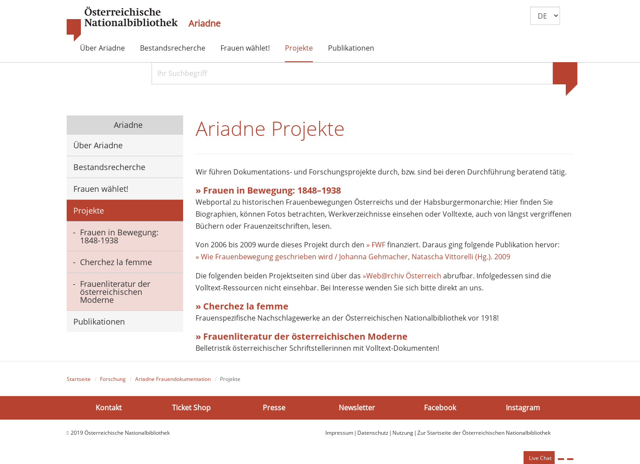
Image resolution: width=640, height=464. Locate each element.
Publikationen (351, 48)
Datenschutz (372, 432)
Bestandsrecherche (172, 48)
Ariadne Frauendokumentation (173, 379)
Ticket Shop (191, 407)
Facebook (440, 407)
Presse (274, 407)
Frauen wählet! (245, 48)
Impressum (339, 432)
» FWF (375, 245)
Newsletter (357, 407)
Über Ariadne (102, 48)
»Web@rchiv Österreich (402, 276)
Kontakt (109, 407)
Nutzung (402, 432)
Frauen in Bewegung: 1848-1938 (119, 236)
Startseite (79, 379)
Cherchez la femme (116, 262)
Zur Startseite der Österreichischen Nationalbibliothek (484, 432)
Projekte (299, 48)
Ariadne (204, 23)
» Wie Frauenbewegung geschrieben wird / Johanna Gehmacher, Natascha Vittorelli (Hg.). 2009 (353, 257)
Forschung (113, 379)
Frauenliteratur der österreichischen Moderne (115, 291)
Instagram (523, 407)
